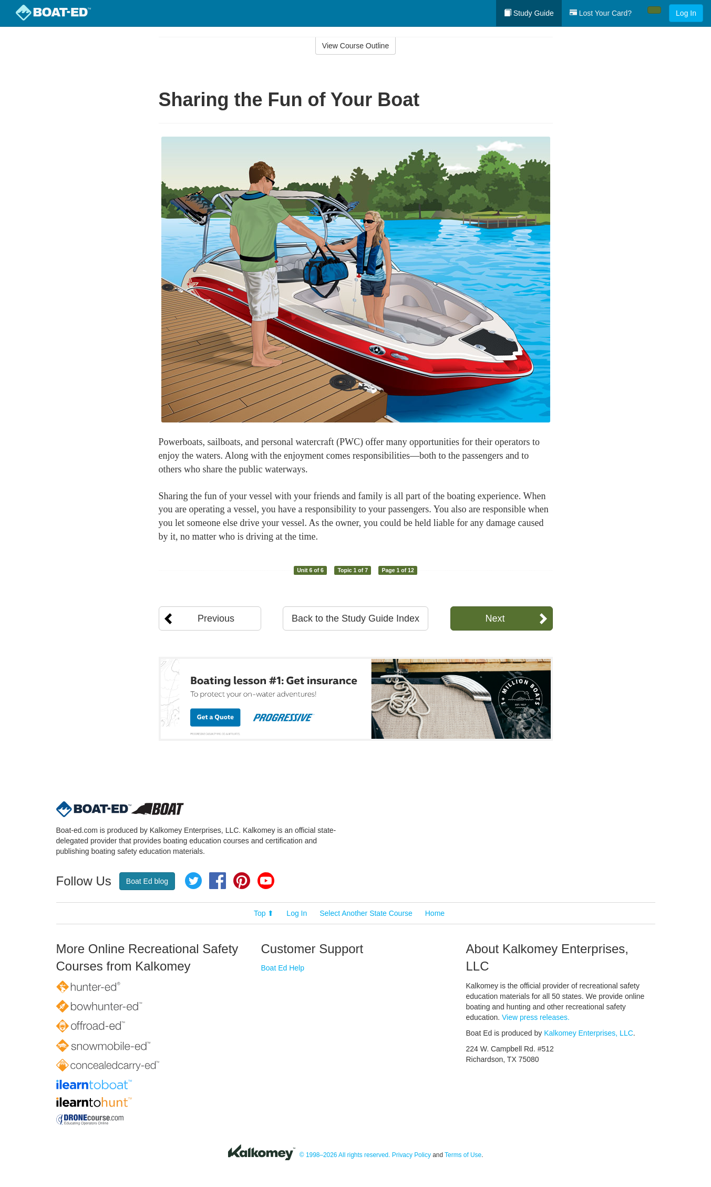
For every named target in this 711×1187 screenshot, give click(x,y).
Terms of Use (463, 1155)
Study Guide (529, 13)
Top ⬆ (264, 913)
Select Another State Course (366, 913)
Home (435, 913)
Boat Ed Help (283, 968)
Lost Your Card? (601, 13)
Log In (686, 13)
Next (494, 618)
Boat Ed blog (147, 881)
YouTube (265, 880)
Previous (216, 618)
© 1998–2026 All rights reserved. (345, 1155)
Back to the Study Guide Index (355, 618)
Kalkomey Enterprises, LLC (588, 1033)
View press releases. (536, 1017)
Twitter (193, 880)
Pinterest (241, 880)
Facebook (217, 880)
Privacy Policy (411, 1155)
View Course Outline (355, 46)
